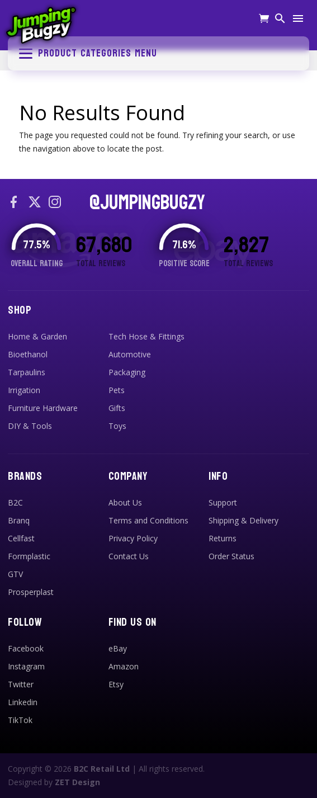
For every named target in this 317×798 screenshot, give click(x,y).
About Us (125, 502)
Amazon (123, 666)
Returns (222, 538)
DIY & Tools (30, 426)
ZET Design (77, 782)
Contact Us (128, 556)
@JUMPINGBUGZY (147, 203)
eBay (117, 648)
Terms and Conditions (148, 520)
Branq (19, 520)
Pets (116, 390)
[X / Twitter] (34, 203)
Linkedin (22, 702)
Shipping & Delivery (243, 520)
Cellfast (21, 538)
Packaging (126, 372)
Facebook (26, 648)
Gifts (116, 408)
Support (223, 502)
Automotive (129, 354)
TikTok (20, 720)
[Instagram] (54, 203)
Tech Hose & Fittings (146, 336)
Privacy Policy (133, 538)
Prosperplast (31, 592)
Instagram (26, 666)
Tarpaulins (26, 372)
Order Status (231, 556)
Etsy (116, 684)
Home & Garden (37, 336)
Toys (117, 426)
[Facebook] (14, 203)
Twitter (21, 684)
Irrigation (24, 390)
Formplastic (29, 556)
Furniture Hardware (43, 408)
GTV (15, 574)
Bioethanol (28, 354)
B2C (15, 502)
